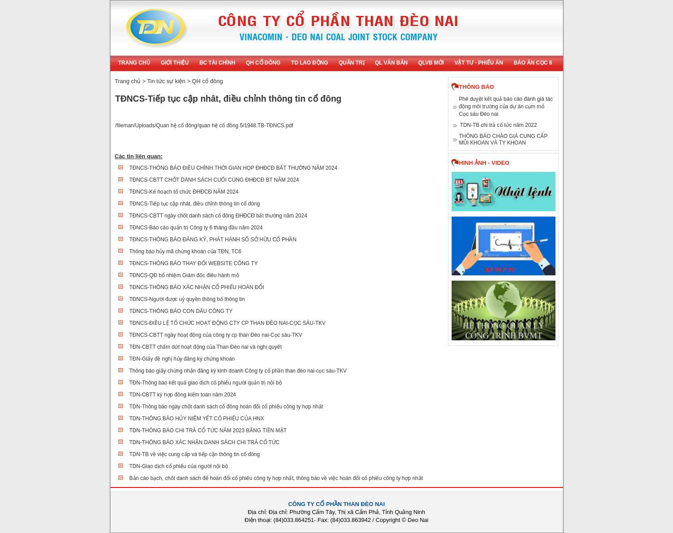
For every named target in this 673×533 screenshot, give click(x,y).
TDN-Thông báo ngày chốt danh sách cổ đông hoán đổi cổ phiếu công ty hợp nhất (226, 407)
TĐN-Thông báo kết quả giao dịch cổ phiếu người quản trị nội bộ (205, 383)
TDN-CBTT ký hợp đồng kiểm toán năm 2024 (182, 395)
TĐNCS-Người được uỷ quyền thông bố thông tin (187, 299)
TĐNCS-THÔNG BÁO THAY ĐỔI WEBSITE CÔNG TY (193, 263)
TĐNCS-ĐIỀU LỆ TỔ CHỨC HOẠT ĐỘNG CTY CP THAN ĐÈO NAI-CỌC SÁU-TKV (227, 323)
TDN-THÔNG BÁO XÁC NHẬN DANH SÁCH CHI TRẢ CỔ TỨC (204, 442)
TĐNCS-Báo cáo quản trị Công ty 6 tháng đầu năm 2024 (196, 228)
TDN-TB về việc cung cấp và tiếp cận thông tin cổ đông (194, 454)
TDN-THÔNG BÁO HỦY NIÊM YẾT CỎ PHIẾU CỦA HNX (196, 418)
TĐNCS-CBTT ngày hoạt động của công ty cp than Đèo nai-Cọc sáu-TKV (215, 335)
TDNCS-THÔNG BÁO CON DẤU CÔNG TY (181, 311)
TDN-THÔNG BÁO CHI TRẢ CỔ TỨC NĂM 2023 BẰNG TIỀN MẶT (208, 430)
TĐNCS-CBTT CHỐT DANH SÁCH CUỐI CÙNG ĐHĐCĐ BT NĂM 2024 (214, 180)
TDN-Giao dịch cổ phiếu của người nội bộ (178, 466)
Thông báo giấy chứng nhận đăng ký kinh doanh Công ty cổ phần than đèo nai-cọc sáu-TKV (238, 371)
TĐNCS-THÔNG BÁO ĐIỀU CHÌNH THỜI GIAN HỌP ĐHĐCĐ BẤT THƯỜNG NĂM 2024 (233, 168)
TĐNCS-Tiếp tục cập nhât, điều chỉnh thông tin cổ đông (194, 204)
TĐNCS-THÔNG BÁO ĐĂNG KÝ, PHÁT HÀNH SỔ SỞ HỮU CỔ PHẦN (213, 239)
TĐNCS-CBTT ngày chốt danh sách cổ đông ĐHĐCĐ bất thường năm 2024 (218, 216)
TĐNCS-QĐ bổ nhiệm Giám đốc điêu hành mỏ (184, 275)
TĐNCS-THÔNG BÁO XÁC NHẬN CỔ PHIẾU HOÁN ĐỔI (196, 287)
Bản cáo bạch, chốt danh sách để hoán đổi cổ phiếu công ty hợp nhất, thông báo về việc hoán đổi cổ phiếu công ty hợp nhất (276, 478)
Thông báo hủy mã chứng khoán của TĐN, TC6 (185, 251)
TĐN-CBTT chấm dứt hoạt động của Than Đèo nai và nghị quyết (205, 347)
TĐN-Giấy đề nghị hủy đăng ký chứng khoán (182, 359)
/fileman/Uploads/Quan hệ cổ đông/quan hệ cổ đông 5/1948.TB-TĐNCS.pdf (204, 125)
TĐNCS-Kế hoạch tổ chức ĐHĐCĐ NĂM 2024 (184, 192)
